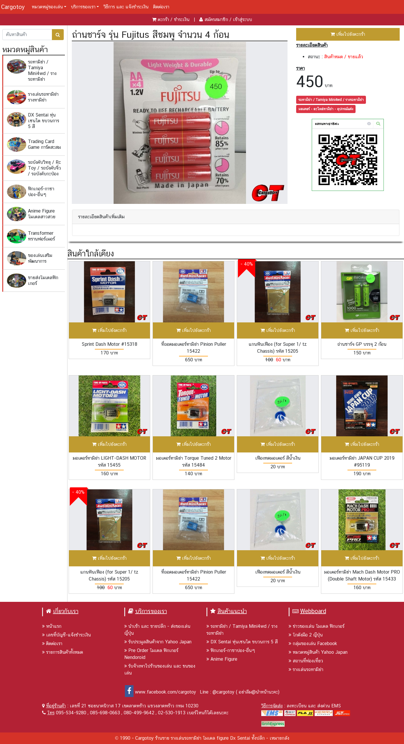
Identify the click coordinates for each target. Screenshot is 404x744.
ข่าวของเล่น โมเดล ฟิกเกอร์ (316, 626)
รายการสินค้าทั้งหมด (62, 652)
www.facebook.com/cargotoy (160, 692)
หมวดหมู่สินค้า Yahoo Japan (318, 652)
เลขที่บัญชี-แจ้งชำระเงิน (66, 635)
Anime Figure (221, 659)
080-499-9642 (139, 712)
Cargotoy (13, 6)
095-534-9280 (71, 712)
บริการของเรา (83, 7)
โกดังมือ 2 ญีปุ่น (306, 635)
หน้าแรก (51, 626)
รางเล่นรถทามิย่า (306, 669)
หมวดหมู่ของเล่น (47, 7)
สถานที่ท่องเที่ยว (306, 661)
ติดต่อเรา (161, 7)
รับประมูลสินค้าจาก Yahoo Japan (157, 642)
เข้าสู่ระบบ (242, 19)
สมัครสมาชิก (216, 19)
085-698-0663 (105, 712)
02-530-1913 (171, 712)
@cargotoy (223, 692)
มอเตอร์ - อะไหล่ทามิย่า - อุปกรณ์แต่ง (325, 109)
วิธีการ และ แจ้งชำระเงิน (126, 7)
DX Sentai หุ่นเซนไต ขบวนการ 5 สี (242, 642)
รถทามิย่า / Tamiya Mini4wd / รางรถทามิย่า (331, 100)
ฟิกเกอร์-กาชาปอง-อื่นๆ (230, 650)
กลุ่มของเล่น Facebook (313, 643)
